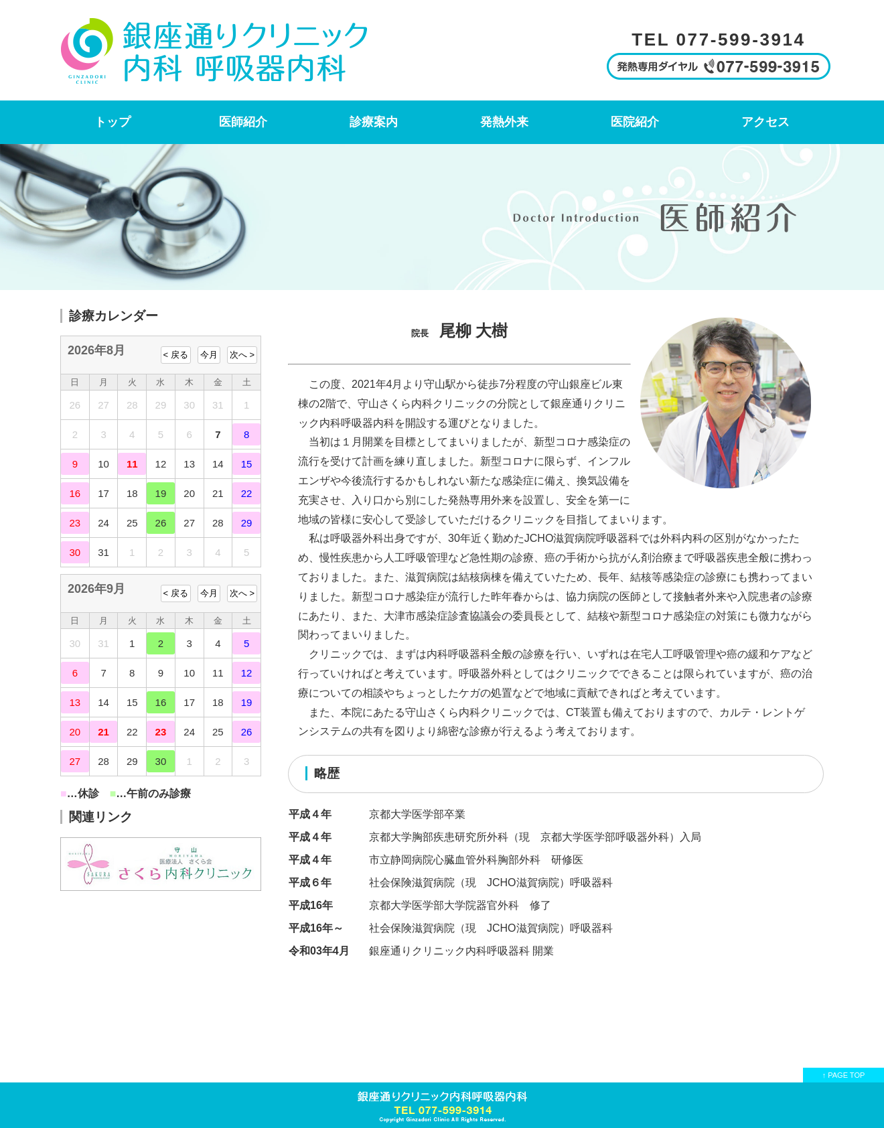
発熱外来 (504, 122)
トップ (112, 122)
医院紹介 (635, 122)
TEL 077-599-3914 (718, 39)
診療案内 (374, 122)
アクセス (765, 122)
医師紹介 (243, 122)
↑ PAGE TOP (843, 1075)
